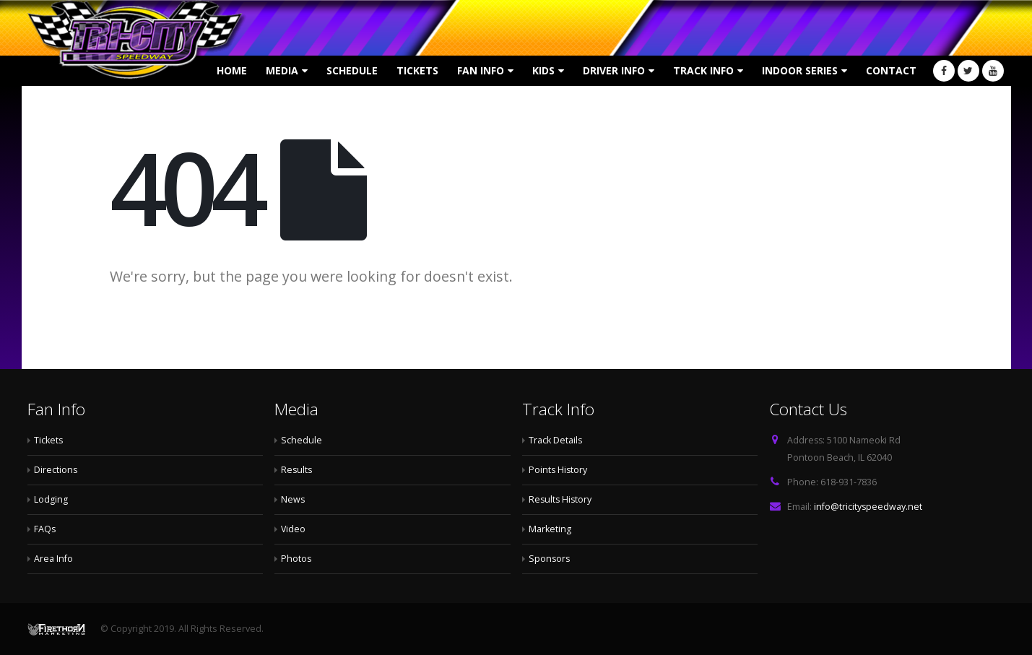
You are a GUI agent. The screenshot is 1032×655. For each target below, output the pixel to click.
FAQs (45, 529)
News (293, 499)
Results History (561, 499)
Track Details (556, 440)
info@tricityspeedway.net (868, 506)
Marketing (550, 529)
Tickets (417, 70)
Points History (559, 470)
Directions (56, 470)
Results (297, 470)
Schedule (352, 70)
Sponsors (550, 558)
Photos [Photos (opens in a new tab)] (296, 558)
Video (293, 529)
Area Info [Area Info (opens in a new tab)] (53, 558)
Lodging (51, 499)
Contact (891, 70)
